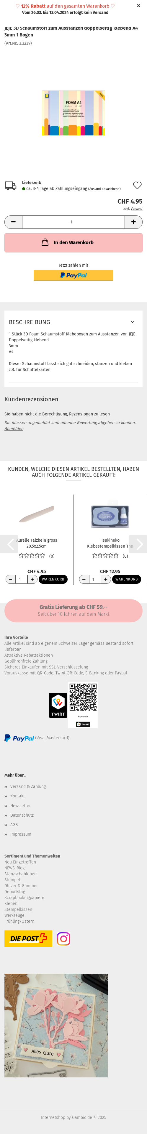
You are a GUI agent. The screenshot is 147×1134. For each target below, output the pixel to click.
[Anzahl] (73, 222)
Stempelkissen (18, 909)
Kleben (10, 903)
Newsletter (20, 805)
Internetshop (53, 1117)
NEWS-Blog (14, 868)
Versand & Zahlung (28, 786)
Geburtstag (14, 891)
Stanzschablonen (20, 874)
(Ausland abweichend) (104, 189)
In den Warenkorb (67, 242)
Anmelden (13, 428)
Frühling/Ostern (19, 921)
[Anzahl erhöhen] (32, 579)
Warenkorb (53, 579)
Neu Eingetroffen (20, 862)
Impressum (20, 834)
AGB (14, 824)
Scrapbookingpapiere (24, 897)
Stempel (12, 879)
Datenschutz (22, 815)
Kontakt (17, 796)
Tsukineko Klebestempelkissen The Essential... (110, 543)
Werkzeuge (14, 915)
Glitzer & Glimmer (21, 885)
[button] (13, 222)
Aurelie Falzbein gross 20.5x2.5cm (36, 543)
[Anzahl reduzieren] (11, 579)
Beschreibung (29, 322)
